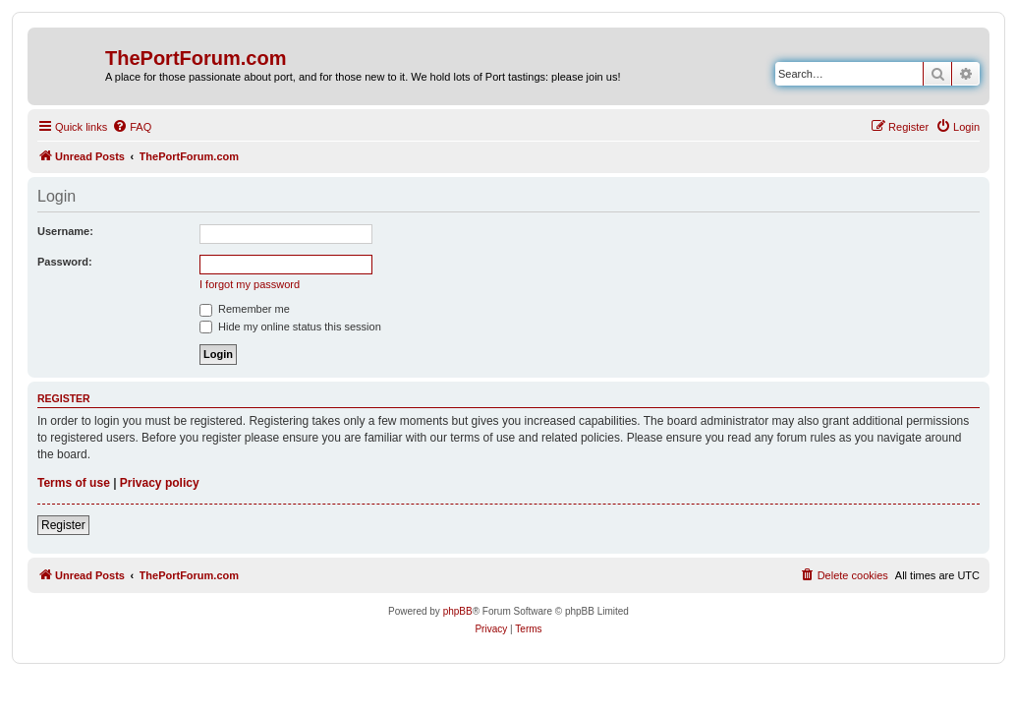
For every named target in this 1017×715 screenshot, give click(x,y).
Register (63, 525)
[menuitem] (131, 127)
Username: (65, 231)
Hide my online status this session (290, 326)
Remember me (244, 309)
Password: (64, 262)
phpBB (458, 611)
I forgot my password (249, 284)
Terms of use (73, 483)
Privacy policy (159, 483)
